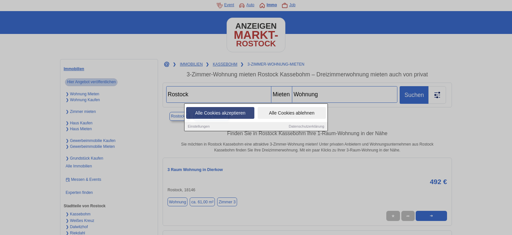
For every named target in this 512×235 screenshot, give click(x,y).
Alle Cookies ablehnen (291, 113)
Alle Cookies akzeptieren (220, 113)
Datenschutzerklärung (306, 127)
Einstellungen (199, 127)
